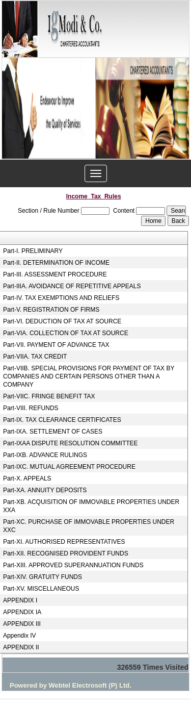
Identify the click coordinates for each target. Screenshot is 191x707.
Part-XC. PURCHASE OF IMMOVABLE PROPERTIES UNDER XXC (88, 526)
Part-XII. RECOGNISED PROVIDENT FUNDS (65, 553)
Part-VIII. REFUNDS (31, 408)
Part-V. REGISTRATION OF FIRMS (51, 309)
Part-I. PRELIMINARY (33, 251)
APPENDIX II (21, 647)
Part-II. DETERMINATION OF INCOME (56, 262)
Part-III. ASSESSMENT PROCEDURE (55, 274)
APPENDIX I (20, 600)
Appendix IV (19, 635)
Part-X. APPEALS (27, 478)
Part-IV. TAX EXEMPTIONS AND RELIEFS (61, 297)
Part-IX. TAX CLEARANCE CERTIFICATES (62, 419)
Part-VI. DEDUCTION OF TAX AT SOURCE (62, 321)
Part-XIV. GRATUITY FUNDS (42, 576)
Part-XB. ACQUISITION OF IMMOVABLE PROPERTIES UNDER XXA (91, 506)
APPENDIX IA (22, 612)
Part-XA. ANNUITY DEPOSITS (45, 490)
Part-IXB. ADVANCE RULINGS (45, 455)
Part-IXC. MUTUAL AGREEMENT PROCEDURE (69, 466)
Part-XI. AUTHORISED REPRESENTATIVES (64, 541)
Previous (17, 111)
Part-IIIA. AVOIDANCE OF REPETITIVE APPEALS (72, 286)
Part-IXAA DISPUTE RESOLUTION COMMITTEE (70, 443)
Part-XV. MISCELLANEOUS (41, 588)
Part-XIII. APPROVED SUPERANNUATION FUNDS (73, 565)
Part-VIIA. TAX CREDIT (35, 356)
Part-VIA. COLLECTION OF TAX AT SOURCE (65, 333)
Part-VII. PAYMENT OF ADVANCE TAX (56, 344)
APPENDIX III (22, 623)
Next (174, 111)
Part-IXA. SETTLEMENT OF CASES (52, 431)
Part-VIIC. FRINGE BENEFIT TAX (49, 396)
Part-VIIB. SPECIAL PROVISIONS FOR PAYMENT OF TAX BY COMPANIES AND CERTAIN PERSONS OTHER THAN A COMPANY (88, 376)
